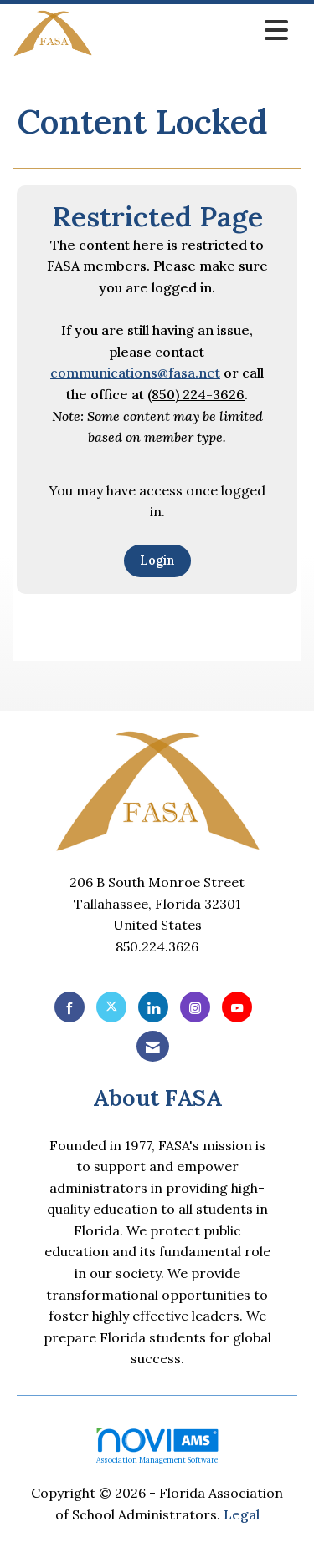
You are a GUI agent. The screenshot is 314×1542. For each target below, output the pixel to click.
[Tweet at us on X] (111, 1007)
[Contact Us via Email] (152, 1046)
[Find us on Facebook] (69, 1007)
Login (157, 560)
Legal (242, 1514)
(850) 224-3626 (196, 394)
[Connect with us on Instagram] (195, 1007)
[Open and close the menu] (195, 30)
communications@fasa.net (135, 372)
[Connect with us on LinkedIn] (153, 1007)
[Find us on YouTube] (237, 1007)
